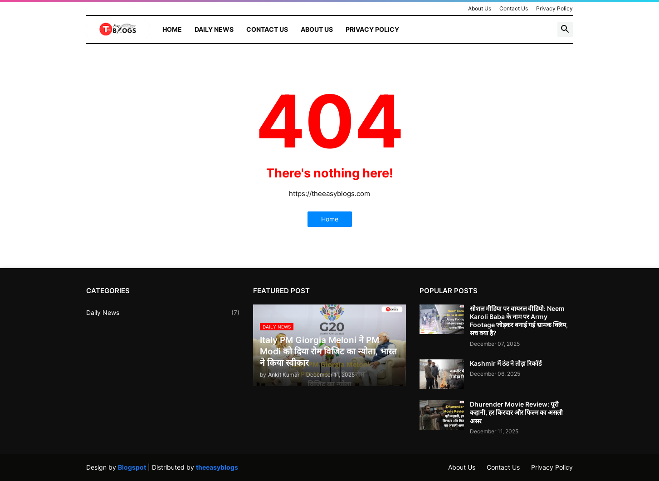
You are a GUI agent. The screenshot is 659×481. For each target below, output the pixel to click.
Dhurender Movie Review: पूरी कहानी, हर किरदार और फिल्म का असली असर (516, 412)
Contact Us (513, 8)
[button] (565, 29)
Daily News (214, 29)
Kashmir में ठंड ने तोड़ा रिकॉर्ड (506, 363)
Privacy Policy (554, 8)
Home (172, 29)
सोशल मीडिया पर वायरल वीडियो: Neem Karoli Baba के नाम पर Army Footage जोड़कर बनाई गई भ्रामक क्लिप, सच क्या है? (519, 320)
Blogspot (132, 467)
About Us (479, 8)
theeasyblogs (217, 467)
